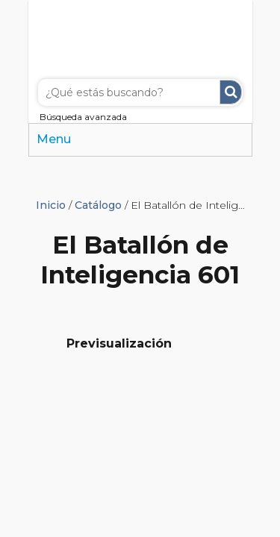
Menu (54, 139)
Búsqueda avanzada (83, 116)
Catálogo (98, 205)
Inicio (51, 205)
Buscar (231, 92)
